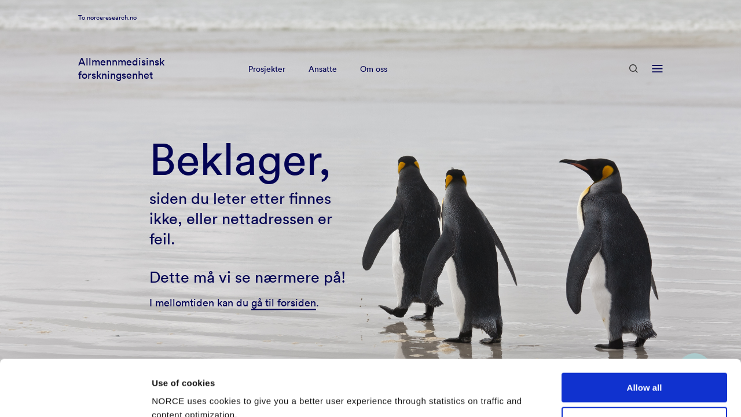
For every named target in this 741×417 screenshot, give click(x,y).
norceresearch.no (112, 31)
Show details (179, 394)
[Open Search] (633, 83)
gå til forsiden (283, 302)
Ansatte (323, 83)
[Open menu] (657, 83)
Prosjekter (266, 83)
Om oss (373, 83)
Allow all (644, 335)
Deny (644, 369)
